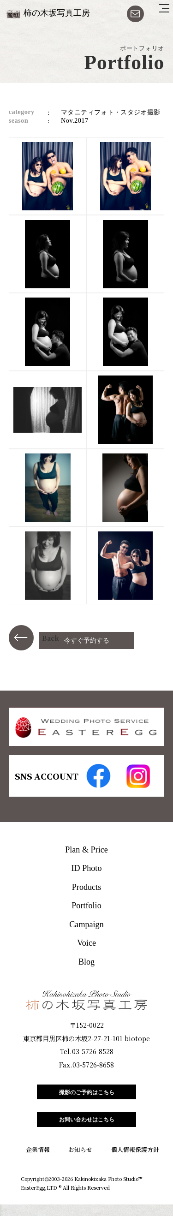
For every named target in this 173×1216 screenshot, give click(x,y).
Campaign (86, 924)
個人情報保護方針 (135, 1161)
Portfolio (86, 905)
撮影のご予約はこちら (87, 1095)
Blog (86, 961)
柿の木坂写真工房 (57, 13)
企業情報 (38, 1161)
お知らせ (80, 1161)
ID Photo (87, 868)
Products (86, 887)
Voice (86, 943)
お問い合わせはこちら (87, 1128)
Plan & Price (86, 849)
